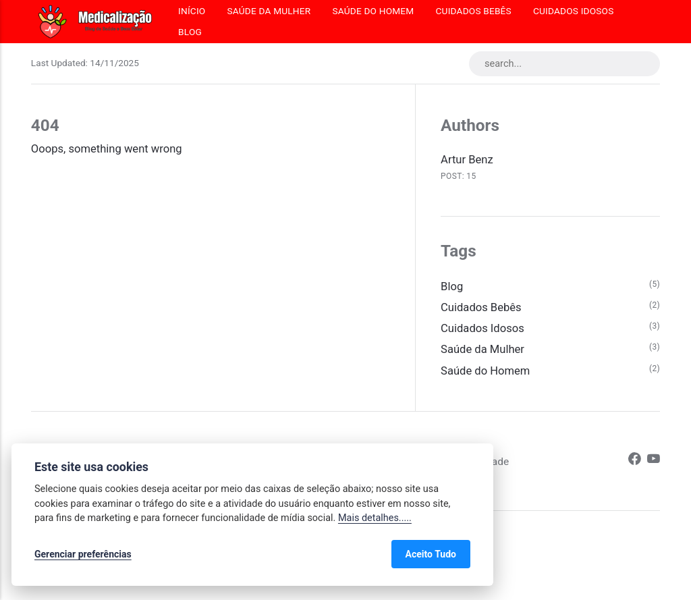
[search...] (564, 63)
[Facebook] (634, 461)
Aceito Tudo (431, 554)
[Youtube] (653, 461)
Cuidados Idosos (573, 10)
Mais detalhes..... (375, 518)
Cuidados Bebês (474, 10)
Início (191, 10)
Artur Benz (467, 159)
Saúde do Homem (373, 10)
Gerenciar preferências (83, 554)
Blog (190, 31)
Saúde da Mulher (268, 10)
